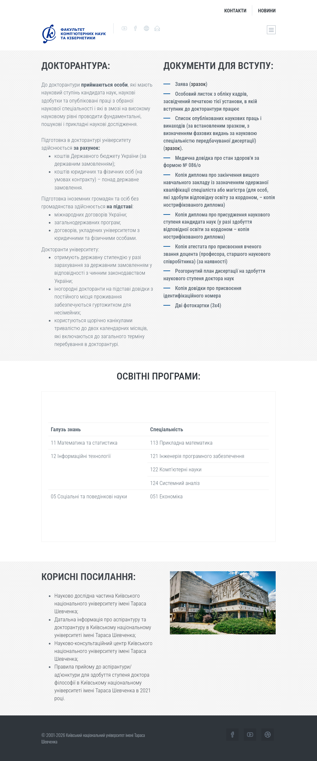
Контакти (235, 11)
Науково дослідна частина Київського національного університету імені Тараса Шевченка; (100, 603)
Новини (267, 11)
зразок (198, 84)
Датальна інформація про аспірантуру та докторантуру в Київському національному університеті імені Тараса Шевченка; (102, 627)
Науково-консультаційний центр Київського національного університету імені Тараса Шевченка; (103, 651)
